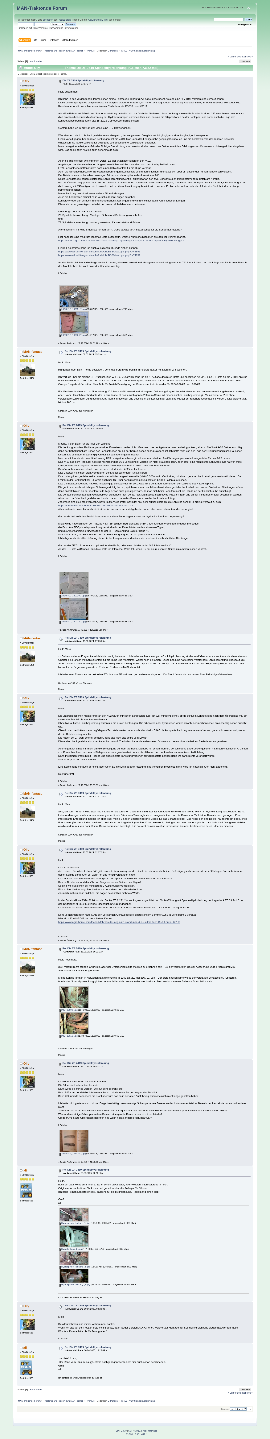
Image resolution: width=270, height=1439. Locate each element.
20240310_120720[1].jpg (72, 596)
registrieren (65, 20)
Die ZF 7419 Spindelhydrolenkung (83, 80)
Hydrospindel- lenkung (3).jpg (74, 1284)
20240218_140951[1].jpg (72, 309)
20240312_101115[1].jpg (72, 1153)
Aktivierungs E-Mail (98, 20)
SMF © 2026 (134, 1431)
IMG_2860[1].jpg (68, 1010)
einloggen (48, 20)
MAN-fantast (32, 351)
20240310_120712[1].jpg (72, 621)
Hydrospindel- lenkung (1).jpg (74, 1223)
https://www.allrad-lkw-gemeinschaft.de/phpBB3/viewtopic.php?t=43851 (99, 251)
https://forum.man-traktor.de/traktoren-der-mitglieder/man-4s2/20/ (95, 505)
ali (25, 1170)
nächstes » (247, 56)
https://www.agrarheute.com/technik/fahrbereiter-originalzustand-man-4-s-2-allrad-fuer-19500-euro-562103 (119, 922)
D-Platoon (113, 50)
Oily (26, 81)
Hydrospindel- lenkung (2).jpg (74, 1267)
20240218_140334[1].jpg (72, 335)
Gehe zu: (225, 1409)
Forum (60, 8)
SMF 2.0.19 (121, 1431)
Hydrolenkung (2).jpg (70, 1249)
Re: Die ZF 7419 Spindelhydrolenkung (87, 351)
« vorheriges (234, 56)
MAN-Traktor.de (34, 8)
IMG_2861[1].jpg (68, 1036)
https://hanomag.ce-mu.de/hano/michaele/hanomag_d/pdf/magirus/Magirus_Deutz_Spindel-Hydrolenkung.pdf (121, 240)
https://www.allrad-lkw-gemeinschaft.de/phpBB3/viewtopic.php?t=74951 (99, 255)
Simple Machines (149, 1431)
